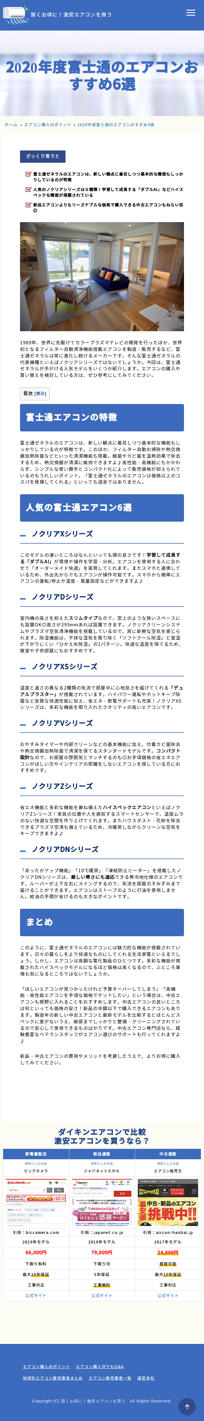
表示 (40, 393)
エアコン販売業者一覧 (110, 1378)
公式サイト (36, 1295)
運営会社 (146, 1378)
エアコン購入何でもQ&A (100, 1366)
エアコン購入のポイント (46, 1366)
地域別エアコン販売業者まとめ (53, 1378)
